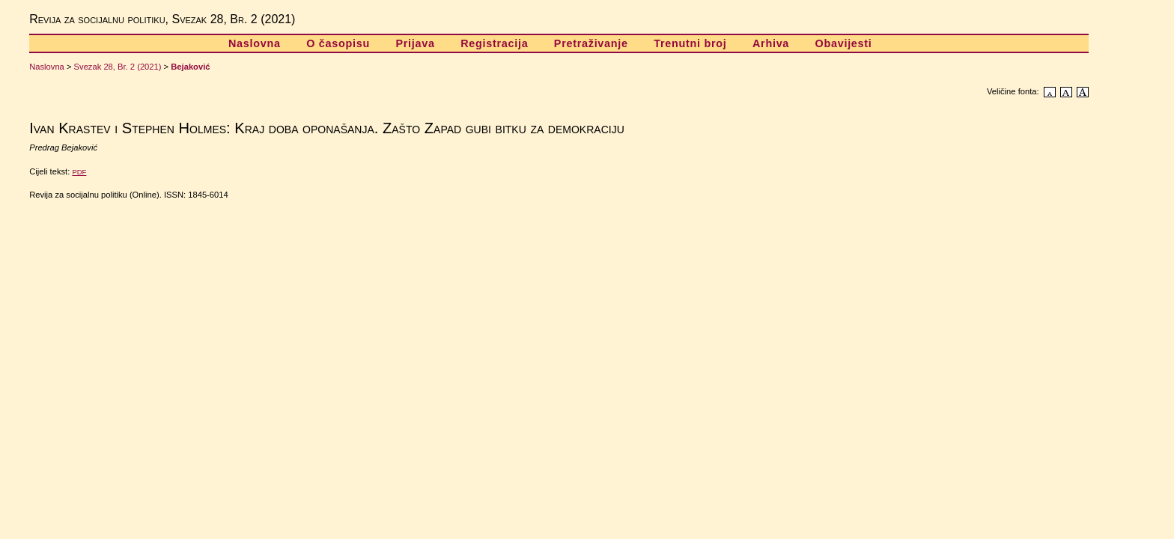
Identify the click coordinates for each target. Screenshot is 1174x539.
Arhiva (770, 43)
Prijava (414, 43)
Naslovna (254, 43)
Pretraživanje (591, 43)
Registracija (494, 43)
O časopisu (338, 43)
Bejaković (190, 66)
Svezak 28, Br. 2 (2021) (118, 66)
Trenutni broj (690, 43)
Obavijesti (843, 43)
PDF (79, 172)
